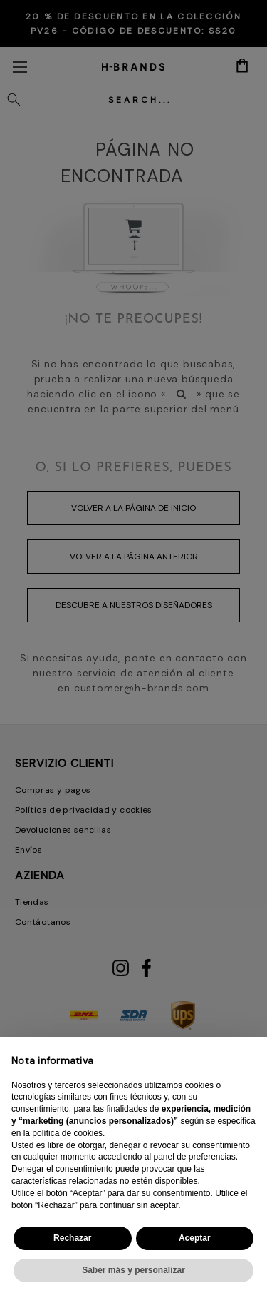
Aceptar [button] (195, 1238)
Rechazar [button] (72, 1238)
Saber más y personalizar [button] (133, 1270)
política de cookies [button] (67, 1133)
